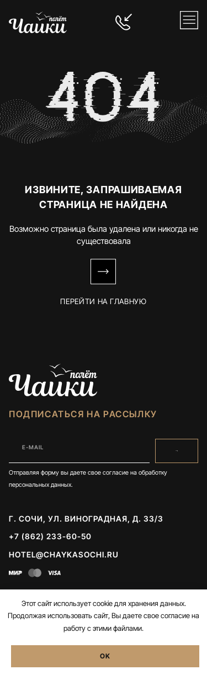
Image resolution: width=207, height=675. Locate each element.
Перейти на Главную (103, 301)
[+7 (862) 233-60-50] (123, 22)
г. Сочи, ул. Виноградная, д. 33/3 (86, 518)
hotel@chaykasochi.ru (64, 554)
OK (105, 656)
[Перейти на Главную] (103, 271)
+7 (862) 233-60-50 (50, 536)
